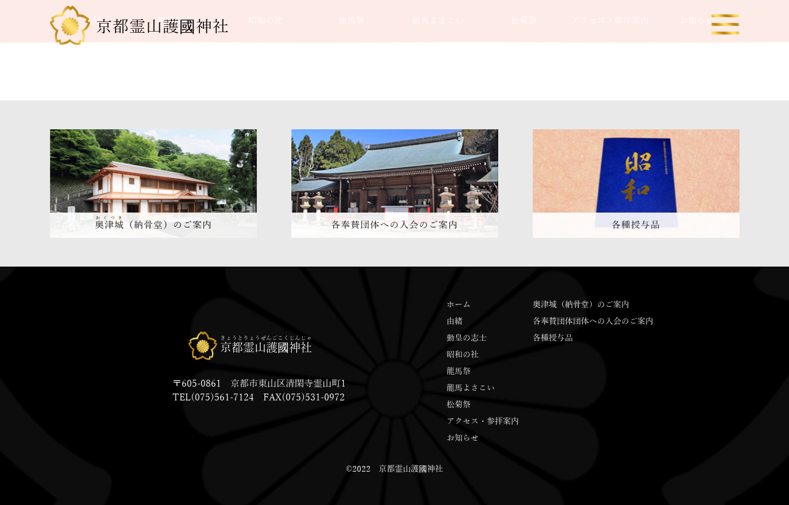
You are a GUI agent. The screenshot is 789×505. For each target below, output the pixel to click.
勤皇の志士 (467, 338)
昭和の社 (463, 354)
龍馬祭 (459, 371)
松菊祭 (459, 404)
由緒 (455, 321)
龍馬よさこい (471, 388)
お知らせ (463, 438)
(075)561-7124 (222, 397)
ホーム (459, 304)
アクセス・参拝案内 (483, 421)
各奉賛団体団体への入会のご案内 (593, 321)
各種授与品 (553, 338)
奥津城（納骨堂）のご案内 (581, 304)
